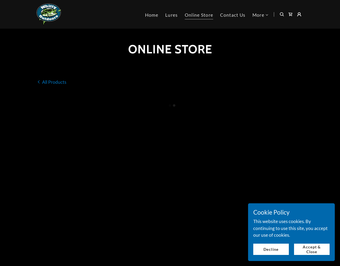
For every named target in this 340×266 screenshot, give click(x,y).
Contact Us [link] (232, 14)
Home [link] (151, 14)
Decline (271, 249)
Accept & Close (312, 249)
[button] (260, 14)
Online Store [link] (199, 14)
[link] (48, 13)
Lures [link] (171, 14)
